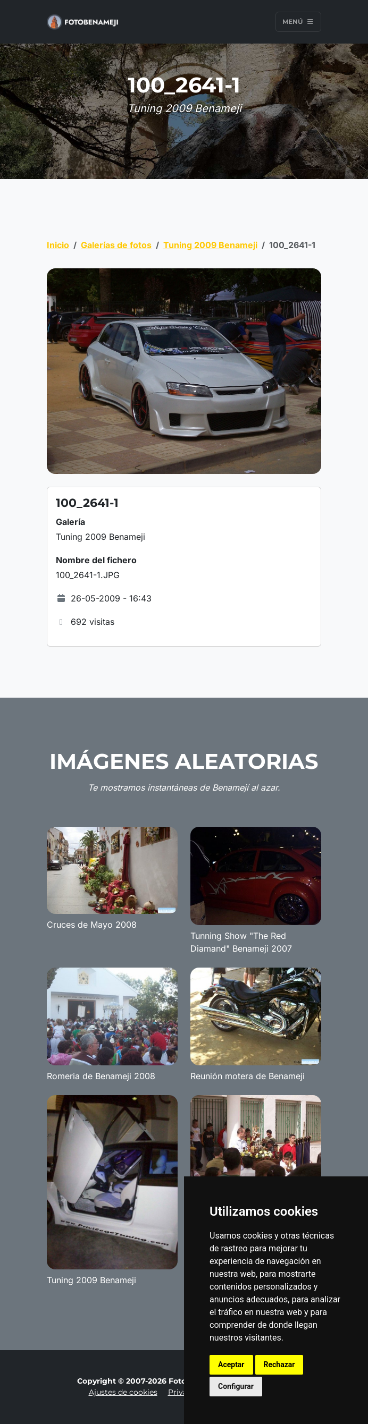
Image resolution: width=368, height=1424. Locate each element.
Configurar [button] (236, 1386)
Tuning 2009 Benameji (210, 245)
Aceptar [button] (231, 1364)
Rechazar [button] (279, 1364)
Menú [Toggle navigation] (298, 22)
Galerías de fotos (116, 245)
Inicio (58, 245)
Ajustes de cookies (123, 1392)
